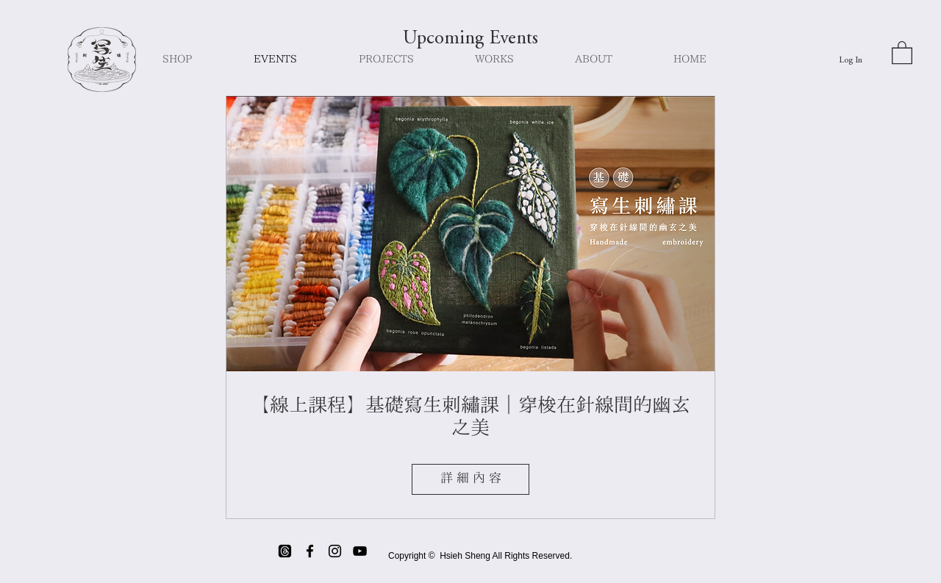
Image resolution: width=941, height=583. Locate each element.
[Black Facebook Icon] (309, 551)
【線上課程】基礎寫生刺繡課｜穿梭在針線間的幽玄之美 (470, 417)
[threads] (284, 551)
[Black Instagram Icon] (334, 551)
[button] (902, 52)
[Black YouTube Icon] (359, 551)
